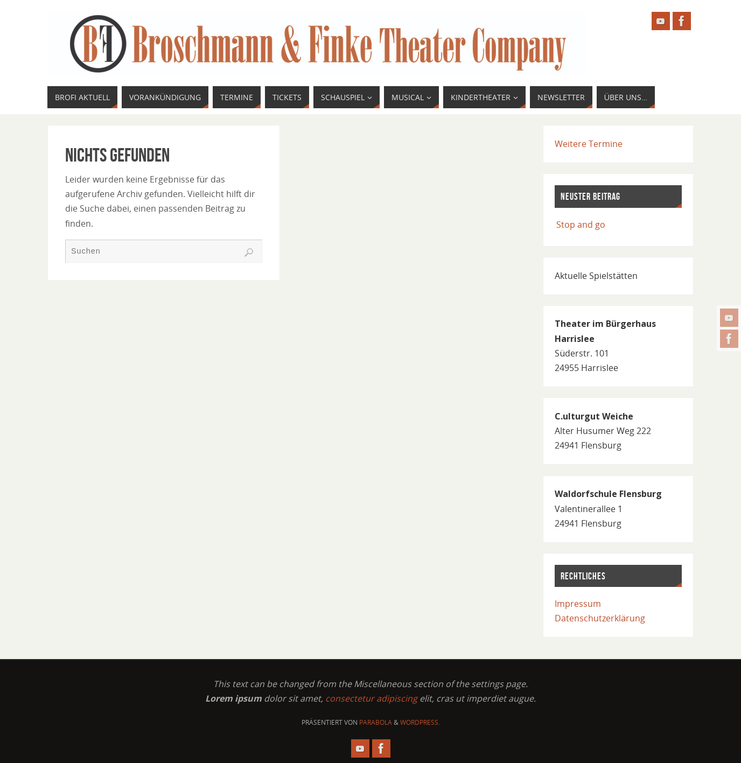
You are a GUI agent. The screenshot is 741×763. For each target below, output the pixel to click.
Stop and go (580, 224)
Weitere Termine (589, 144)
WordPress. (420, 722)
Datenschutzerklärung (600, 618)
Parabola (375, 722)
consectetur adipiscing (371, 698)
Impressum (578, 604)
